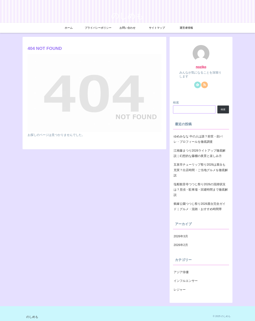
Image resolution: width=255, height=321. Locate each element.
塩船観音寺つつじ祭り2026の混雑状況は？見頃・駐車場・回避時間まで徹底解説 (201, 190)
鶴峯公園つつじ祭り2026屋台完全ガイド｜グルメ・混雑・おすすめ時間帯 (199, 206)
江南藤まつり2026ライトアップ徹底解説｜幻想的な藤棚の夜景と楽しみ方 (199, 153)
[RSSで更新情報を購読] (204, 85)
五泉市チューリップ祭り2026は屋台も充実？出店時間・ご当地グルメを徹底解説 (201, 170)
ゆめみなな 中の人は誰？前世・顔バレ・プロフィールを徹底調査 (198, 139)
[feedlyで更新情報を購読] (197, 85)
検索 (176, 102)
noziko (201, 67)
